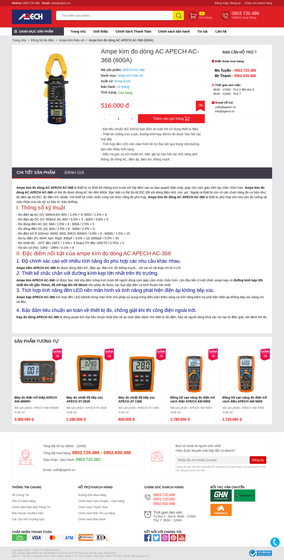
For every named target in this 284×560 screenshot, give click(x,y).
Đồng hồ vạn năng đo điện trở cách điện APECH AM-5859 (192, 399)
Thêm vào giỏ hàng (171, 119)
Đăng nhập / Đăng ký (227, 3)
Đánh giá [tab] (74, 172)
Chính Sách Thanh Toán (133, 31)
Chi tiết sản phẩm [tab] (36, 172)
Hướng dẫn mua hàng (94, 495)
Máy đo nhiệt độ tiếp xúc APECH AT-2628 (84, 399)
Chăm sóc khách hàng (258, 3)
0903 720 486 (31, 3)
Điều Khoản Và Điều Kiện (30, 513)
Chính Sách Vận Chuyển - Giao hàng (104, 501)
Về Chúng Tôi (21, 495)
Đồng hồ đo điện (42, 40)
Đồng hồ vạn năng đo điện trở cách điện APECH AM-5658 (244, 399)
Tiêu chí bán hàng (25, 501)
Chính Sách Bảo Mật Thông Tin (34, 507)
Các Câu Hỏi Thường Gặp (30, 519)
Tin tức (202, 31)
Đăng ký (258, 460)
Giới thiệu (100, 31)
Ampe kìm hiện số (71, 40)
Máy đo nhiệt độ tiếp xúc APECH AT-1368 (136, 399)
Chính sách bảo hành (174, 31)
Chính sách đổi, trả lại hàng (99, 513)
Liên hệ (220, 31)
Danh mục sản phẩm (33, 31)
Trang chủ (78, 31)
